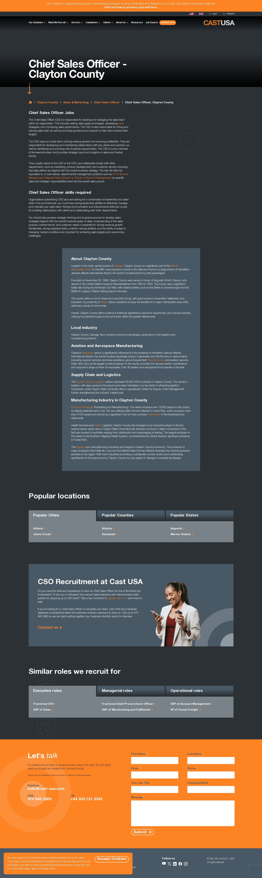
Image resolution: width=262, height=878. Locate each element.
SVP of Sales (42, 710)
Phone (211, 773)
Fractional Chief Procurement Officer (127, 704)
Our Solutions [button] (36, 23)
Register (229, 14)
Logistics (100, 382)
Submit (140, 832)
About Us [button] (120, 23)
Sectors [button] (75, 23)
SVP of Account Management (190, 704)
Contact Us (166, 23)
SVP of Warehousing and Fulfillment (126, 710)
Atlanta (104, 302)
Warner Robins (180, 534)
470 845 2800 (40, 799)
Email (154, 773)
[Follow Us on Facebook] (180, 864)
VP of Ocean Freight (184, 710)
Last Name (211, 758)
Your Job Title (154, 787)
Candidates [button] (92, 23)
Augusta (176, 528)
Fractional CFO (43, 704)
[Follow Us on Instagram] (186, 864)
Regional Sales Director (58, 178)
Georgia (118, 266)
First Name (154, 758)
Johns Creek (42, 534)
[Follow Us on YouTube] (164, 864)
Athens (38, 528)
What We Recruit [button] (57, 23)
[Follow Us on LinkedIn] (175, 864)
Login (213, 14)
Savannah (108, 534)
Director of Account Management (92, 178)
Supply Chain (84, 382)
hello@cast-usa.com (46, 789)
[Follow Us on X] (169, 864)
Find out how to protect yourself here (131, 7)
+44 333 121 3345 (86, 799)
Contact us (48, 628)
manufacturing (156, 360)
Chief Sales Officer (107, 102)
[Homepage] (191, 14)
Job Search (151, 23)
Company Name (211, 787)
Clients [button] (106, 23)
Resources (137, 23)
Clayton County (47, 102)
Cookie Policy (47, 868)
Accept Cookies (112, 859)
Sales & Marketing (76, 102)
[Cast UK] (201, 14)
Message (183, 811)
